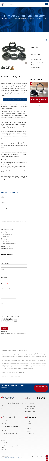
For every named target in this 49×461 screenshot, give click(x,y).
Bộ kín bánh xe (23, 375)
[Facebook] (1, 409)
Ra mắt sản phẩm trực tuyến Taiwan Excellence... (10, 427)
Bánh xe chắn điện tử (36, 51)
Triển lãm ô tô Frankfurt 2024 (8, 421)
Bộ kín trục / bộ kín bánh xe (31, 375)
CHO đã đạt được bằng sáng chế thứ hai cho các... (11, 446)
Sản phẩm (29, 426)
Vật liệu (29, 428)
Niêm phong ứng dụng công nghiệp (37, 63)
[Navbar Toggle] (46, 4)
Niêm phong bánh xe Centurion (35, 55)
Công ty (29, 423)
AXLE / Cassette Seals (36, 59)
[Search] (37, 40)
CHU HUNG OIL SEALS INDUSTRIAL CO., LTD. (10, 457)
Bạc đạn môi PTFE (35, 71)
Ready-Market (45, 456)
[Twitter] (2, 409)
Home (24, 21)
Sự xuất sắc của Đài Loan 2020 (9, 433)
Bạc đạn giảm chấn (39, 375)
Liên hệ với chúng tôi (16, 376)
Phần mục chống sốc (35, 67)
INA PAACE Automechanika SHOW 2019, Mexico (11, 439)
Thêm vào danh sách (21, 99)
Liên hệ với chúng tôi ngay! (41, 388)
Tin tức (28, 431)
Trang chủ (29, 421)
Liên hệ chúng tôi (31, 433)
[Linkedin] (4, 409)
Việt (47, 1)
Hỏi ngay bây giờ (9, 99)
